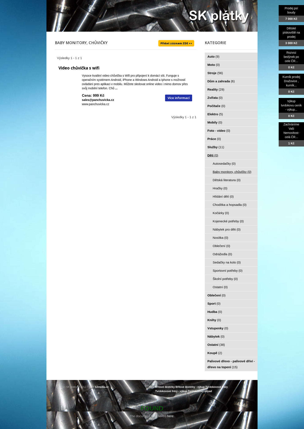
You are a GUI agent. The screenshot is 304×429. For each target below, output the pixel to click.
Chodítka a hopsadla (230, 204)
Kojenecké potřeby (228, 221)
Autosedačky (224, 163)
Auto (214, 56)
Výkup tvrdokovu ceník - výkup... (291, 105)
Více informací (179, 98)
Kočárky (221, 213)
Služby (216, 147)
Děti (213, 155)
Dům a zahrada (221, 81)
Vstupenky (218, 328)
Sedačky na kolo (227, 262)
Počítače (216, 106)
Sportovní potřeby (228, 270)
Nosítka (220, 237)
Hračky (220, 188)
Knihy (214, 320)
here (170, 416)
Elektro (215, 114)
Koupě (215, 353)
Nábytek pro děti (227, 229)
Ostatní (220, 287)
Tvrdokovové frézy (216, 387)
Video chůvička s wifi (78, 68)
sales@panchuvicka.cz (98, 100)
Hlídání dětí (223, 196)
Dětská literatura (227, 180)
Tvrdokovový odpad (200, 391)
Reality (216, 89)
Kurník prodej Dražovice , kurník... (291, 81)
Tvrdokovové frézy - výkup (171, 391)
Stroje (215, 73)
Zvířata (215, 97)
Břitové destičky (165, 387)
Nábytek (216, 336)
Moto (214, 65)
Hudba (215, 312)
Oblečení (221, 246)
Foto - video (219, 130)
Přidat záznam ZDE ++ (176, 43)
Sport (214, 303)
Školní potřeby (225, 279)
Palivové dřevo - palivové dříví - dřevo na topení (231, 364)
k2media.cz (102, 387)
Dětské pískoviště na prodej (291, 32)
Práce (214, 139)
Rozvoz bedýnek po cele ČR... (291, 57)
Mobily (215, 122)
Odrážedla (222, 254)
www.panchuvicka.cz (95, 104)
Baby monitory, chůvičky (232, 172)
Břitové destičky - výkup (190, 387)
